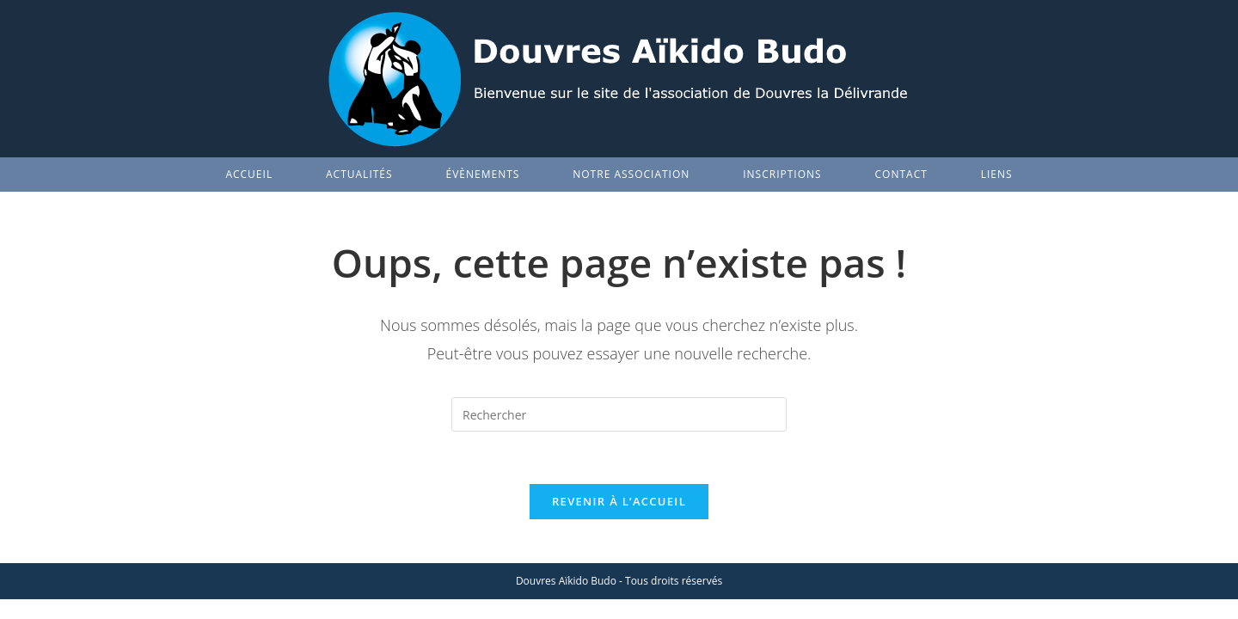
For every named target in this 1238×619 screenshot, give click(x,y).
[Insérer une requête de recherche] (619, 414)
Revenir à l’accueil (619, 501)
